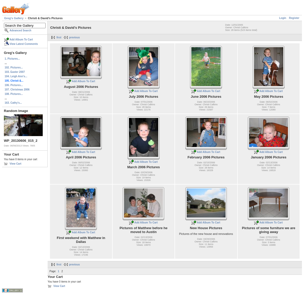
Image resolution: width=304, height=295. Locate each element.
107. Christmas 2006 (17, 89)
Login (282, 18)
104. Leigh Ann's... (16, 76)
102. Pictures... (14, 67)
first (58, 37)
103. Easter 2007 (15, 72)
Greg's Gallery (14, 18)
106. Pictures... (14, 85)
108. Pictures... (14, 94)
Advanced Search (20, 30)
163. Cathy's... (13, 102)
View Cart (15, 163)
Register (294, 18)
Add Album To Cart (21, 39)
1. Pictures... (12, 58)
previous (74, 37)
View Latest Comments (24, 44)
